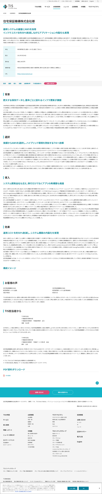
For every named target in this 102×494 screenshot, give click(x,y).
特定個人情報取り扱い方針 (63, 481)
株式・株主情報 (31, 440)
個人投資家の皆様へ (33, 433)
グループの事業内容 (57, 442)
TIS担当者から (37, 83)
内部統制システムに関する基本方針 (61, 451)
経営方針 (30, 438)
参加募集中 (6, 442)
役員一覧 (30, 419)
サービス (47, 7)
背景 (4, 83)
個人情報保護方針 (7, 481)
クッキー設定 (72, 488)
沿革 (29, 426)
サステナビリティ (94, 7)
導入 (15, 83)
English (92, 1)
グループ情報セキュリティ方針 (10, 471)
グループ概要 (55, 440)
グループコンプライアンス (66, 471)
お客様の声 (27, 83)
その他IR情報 (31, 447)
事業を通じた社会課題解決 (59, 419)
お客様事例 (56, 7)
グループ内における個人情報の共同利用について (46, 471)
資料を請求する (63, 392)
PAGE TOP (97, 383)
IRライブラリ (31, 444)
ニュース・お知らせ (9, 435)
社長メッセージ (56, 433)
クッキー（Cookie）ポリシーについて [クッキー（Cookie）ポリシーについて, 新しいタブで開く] (23, 491)
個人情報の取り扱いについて (21, 481)
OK (83, 488)
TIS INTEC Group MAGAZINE (59, 456)
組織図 (29, 422)
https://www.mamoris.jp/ (24, 74)
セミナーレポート (7, 445)
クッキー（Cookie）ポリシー (36, 481)
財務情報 (30, 442)
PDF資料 (8, 375)
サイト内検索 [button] (98, 1)
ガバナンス (55, 426)
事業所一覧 (30, 424)
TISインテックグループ (54, 1)
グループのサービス (67, 1)
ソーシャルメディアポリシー (80, 471)
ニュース (66, 7)
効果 (20, 83)
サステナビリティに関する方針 (59, 417)
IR (77, 424)
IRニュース (30, 436)
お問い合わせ (84, 1)
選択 (9, 83)
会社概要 (30, 417)
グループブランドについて (58, 444)
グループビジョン (56, 438)
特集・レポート (7, 430)
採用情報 (77, 1)
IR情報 (83, 7)
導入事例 (6, 425)
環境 (53, 422)
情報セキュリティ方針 (50, 481)
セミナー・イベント (8, 440)
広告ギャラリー (81, 431)
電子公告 (80, 437)
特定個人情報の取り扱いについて (81, 481)
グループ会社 (55, 447)
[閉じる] (99, 488)
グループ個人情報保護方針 (26, 471)
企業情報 (75, 7)
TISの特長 (38, 7)
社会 (53, 424)
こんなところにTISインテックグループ (61, 449)
